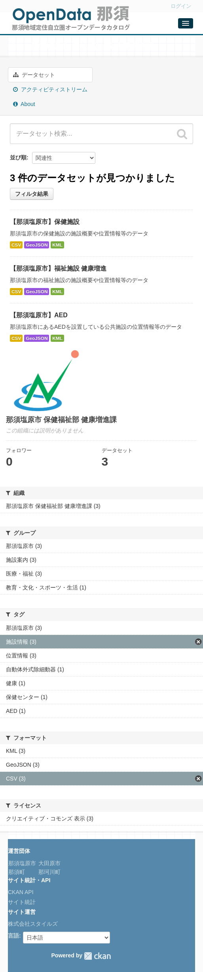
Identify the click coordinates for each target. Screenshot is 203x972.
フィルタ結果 (31, 194)
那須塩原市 (22, 863)
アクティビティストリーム (50, 89)
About (24, 104)
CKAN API (21, 892)
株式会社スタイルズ (33, 924)
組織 (16, 46)
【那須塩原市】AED (39, 315)
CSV (16, 245)
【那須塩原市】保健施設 (45, 221)
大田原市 (49, 863)
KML (57, 245)
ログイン (181, 6)
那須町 (16, 872)
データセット (34, 75)
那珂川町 (49, 872)
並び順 (18, 157)
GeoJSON (36, 245)
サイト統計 (22, 902)
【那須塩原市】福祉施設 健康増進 (58, 268)
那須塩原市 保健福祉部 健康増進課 (92, 46)
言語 (13, 935)
